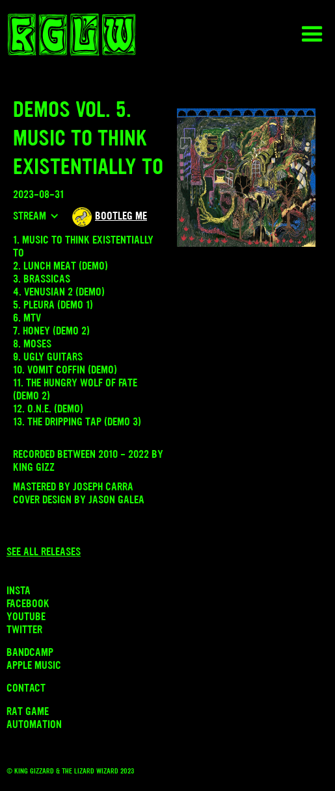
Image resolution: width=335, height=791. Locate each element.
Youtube (26, 616)
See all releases (44, 551)
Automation (34, 724)
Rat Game (28, 711)
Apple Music (34, 665)
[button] (312, 34)
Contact (26, 688)
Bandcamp (30, 652)
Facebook (28, 603)
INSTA (19, 590)
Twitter (24, 629)
